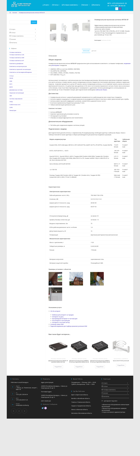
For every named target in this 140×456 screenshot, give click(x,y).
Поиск (11, 19)
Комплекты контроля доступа (18, 66)
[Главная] (10, 12)
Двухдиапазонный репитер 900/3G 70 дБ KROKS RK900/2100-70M (58, 398)
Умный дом (12, 110)
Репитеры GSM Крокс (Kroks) (58, 396)
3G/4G (11, 78)
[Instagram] (19, 448)
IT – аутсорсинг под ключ (109, 438)
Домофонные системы (16, 90)
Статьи (11, 76)
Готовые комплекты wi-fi (16, 60)
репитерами (55, 102)
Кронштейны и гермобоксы (121, 396)
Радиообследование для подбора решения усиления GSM (68, 363)
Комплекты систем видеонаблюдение (20, 72)
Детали (94, 88)
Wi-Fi (10, 84)
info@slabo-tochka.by (22, 442)
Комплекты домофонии (16, 63)
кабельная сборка (101, 127)
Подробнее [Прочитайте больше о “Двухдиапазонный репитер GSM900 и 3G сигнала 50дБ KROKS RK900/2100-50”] (79, 404)
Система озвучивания (15, 99)
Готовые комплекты (15, 52)
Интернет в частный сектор (61, 360)
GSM (10, 81)
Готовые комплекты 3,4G (16, 54)
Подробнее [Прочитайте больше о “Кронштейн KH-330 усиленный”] (120, 402)
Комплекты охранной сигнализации (20, 69)
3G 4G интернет (55, 348)
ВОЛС (11, 87)
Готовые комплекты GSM (16, 57)
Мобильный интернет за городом (63, 352)
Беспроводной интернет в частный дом (64, 356)
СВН (10, 96)
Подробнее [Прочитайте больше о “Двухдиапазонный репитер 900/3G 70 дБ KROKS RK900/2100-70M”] (58, 404)
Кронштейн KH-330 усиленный (121, 398)
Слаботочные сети (14, 104)
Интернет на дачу (57, 354)
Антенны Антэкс (106, 40)
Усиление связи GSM (56, 362)
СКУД (11, 101)
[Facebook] (13, 448)
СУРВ (10, 107)
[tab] (86, 88)
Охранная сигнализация (16, 93)
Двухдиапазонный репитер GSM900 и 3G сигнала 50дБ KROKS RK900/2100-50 (79, 398)
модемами (127, 101)
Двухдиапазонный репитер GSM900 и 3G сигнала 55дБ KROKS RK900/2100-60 (100, 398)
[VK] (24, 448)
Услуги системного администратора (113, 449)
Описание (86, 88)
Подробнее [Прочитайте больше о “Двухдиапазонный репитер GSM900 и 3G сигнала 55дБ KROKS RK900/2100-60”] (100, 404)
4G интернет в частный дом (61, 358)
